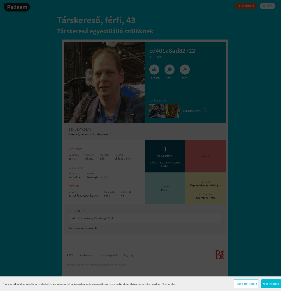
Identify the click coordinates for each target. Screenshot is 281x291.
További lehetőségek (246, 283)
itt (163, 283)
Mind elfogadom (271, 283)
